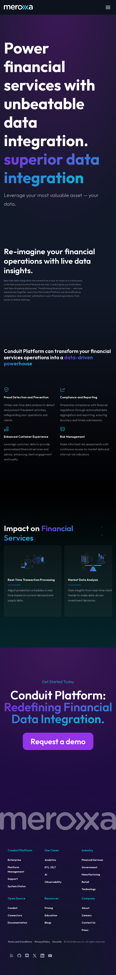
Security (56, 941)
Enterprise (14, 859)
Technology (89, 889)
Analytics (50, 859)
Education (51, 915)
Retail (85, 881)
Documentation (17, 922)
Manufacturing (91, 874)
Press (85, 930)
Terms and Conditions (20, 941)
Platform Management (16, 869)
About (86, 908)
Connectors (15, 915)
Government (89, 867)
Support (13, 878)
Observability (53, 881)
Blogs (48, 922)
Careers (87, 915)
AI (46, 874)
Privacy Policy (42, 941)
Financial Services (92, 859)
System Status (17, 886)
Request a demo (58, 741)
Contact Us (88, 922)
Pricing (49, 908)
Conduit (12, 908)
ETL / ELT (50, 867)
